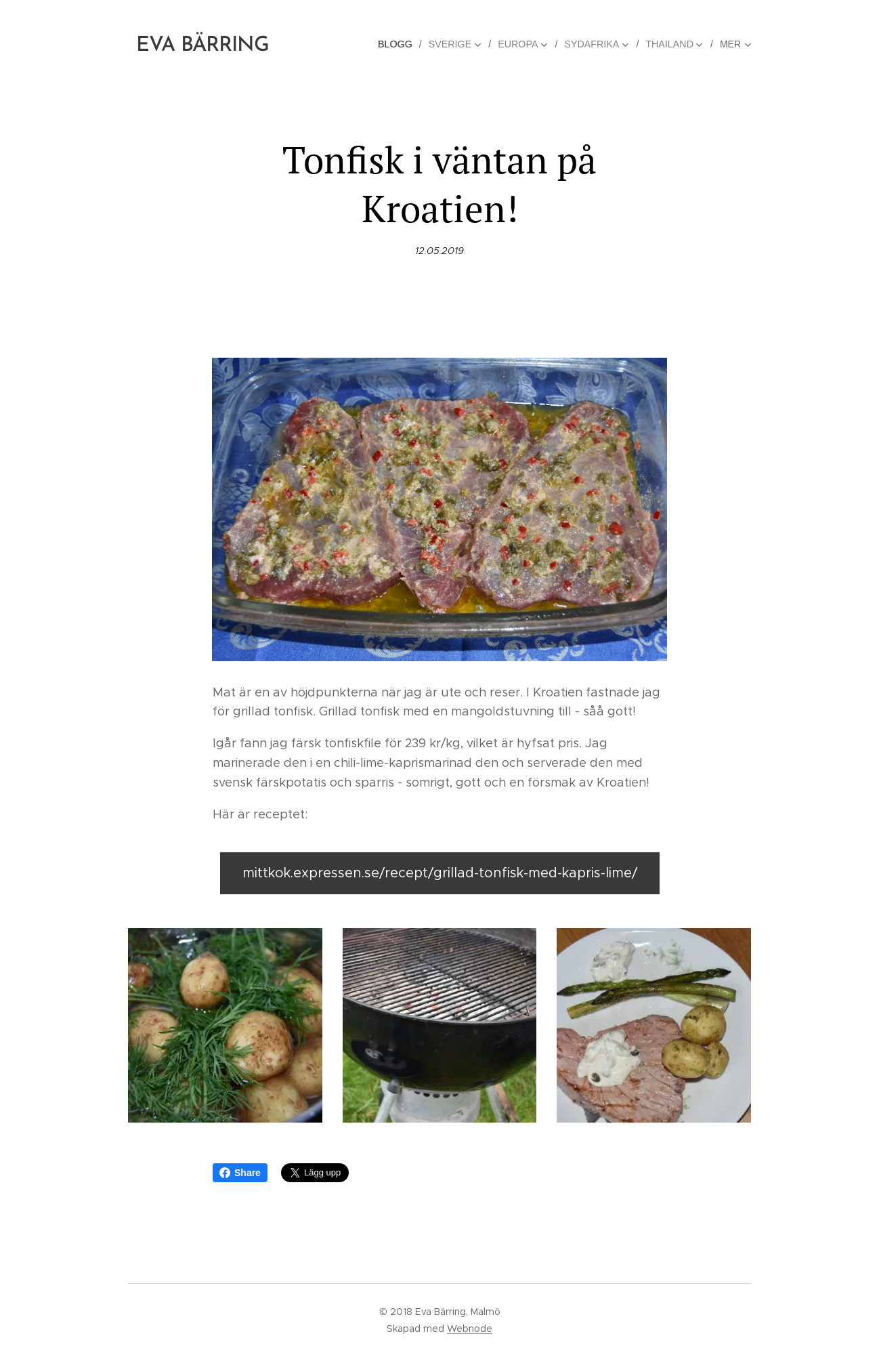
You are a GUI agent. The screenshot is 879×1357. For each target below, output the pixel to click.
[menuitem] (402, 44)
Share (240, 1172)
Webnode (469, 1328)
